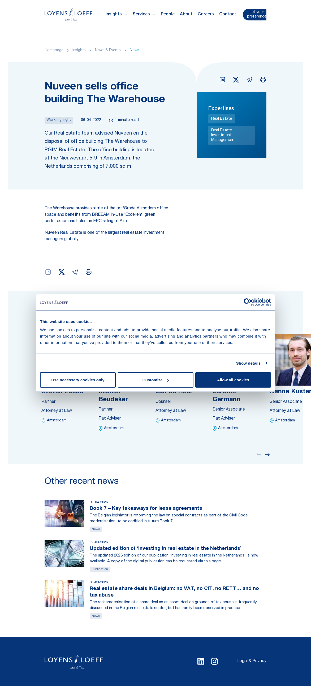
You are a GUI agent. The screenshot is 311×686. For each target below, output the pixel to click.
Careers (206, 14)
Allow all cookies (233, 380)
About (186, 14)
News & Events (108, 50)
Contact (227, 14)
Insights (79, 50)
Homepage (54, 50)
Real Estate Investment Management (223, 135)
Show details (248, 363)
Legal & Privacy (251, 661)
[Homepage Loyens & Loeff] (68, 14)
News (134, 50)
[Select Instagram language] (214, 661)
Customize (155, 380)
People (168, 14)
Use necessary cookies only (77, 380)
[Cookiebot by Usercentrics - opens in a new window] (247, 302)
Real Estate (221, 119)
